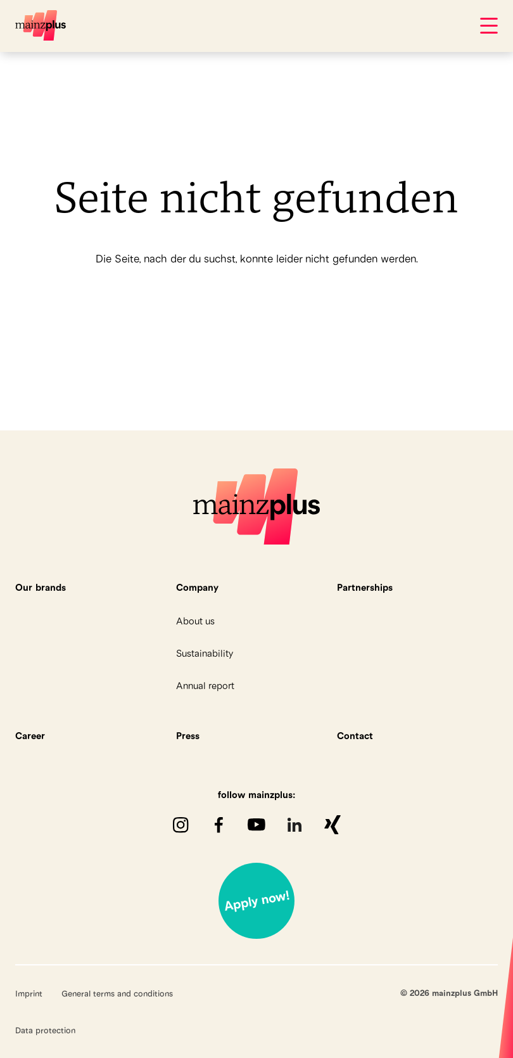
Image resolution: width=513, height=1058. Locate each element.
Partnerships (365, 587)
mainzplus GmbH (40, 25)
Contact (355, 735)
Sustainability (204, 653)
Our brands (40, 587)
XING (332, 824)
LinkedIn (294, 824)
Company (197, 587)
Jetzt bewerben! (256, 901)
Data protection (45, 1030)
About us (195, 621)
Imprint (28, 993)
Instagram (180, 824)
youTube (256, 824)
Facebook (218, 824)
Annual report (205, 685)
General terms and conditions (117, 993)
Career (30, 735)
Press (188, 735)
